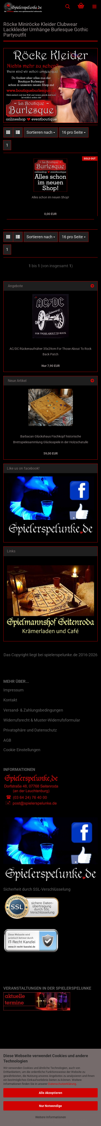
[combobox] (41, 132)
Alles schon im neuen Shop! (50, 197)
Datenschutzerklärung (62, 1083)
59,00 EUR (50, 453)
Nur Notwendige (50, 1106)
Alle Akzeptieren (50, 1093)
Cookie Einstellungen (21, 749)
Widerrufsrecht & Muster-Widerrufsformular (41, 720)
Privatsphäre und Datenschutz (30, 730)
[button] (8, 132)
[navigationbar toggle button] (94, 6)
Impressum (13, 690)
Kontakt (10, 700)
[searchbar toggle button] (67, 6)
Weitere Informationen (50, 1117)
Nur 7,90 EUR (50, 366)
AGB (7, 740)
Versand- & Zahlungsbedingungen (33, 710)
